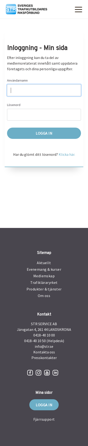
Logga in (44, 405)
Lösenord (13, 104)
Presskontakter (44, 357)
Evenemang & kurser (44, 269)
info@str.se (44, 346)
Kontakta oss (44, 352)
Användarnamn (17, 80)
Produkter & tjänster (44, 289)
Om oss (44, 295)
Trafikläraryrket (43, 282)
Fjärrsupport (44, 419)
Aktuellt (44, 262)
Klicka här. (67, 154)
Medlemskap (44, 276)
